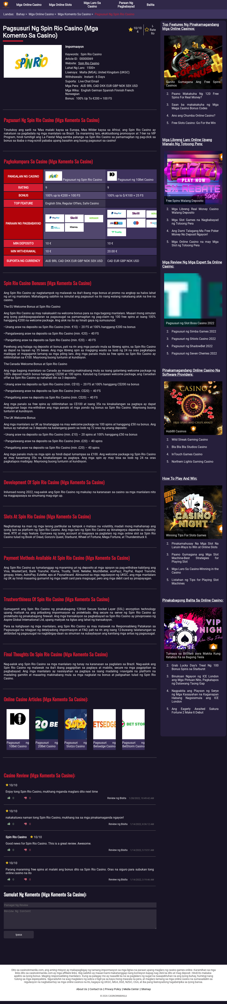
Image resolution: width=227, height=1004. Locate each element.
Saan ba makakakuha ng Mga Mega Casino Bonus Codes (195, 106)
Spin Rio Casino (88, 63)
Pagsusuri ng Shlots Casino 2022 (194, 339)
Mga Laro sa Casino (92, 4)
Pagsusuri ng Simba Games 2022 (194, 331)
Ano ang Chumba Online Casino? (193, 115)
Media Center (131, 989)
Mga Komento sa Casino (74, 14)
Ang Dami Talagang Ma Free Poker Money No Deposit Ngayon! (195, 232)
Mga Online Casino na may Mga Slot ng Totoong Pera (195, 243)
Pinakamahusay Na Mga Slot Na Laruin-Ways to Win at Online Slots (195, 545)
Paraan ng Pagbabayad (126, 4)
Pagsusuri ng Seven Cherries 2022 (194, 353)
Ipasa (19, 934)
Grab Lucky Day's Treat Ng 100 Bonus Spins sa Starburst (195, 667)
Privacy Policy (113, 989)
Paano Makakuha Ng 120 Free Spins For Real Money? (195, 95)
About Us (81, 989)
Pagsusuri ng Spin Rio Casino (114, 14)
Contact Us (95, 989)
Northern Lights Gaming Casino (192, 461)
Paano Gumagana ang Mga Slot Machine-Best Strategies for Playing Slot (195, 558)
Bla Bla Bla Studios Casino (189, 447)
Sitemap (146, 989)
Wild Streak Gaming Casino (190, 439)
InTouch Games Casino (187, 454)
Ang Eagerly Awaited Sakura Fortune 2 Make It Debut (195, 710)
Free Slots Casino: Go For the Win (194, 123)
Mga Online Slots (60, 5)
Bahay (20, 14)
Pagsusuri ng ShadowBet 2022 (192, 346)
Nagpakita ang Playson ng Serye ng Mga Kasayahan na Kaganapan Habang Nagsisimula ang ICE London (195, 696)
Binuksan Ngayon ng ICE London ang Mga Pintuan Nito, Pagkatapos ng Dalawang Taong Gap (195, 680)
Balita (150, 5)
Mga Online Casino (28, 5)
